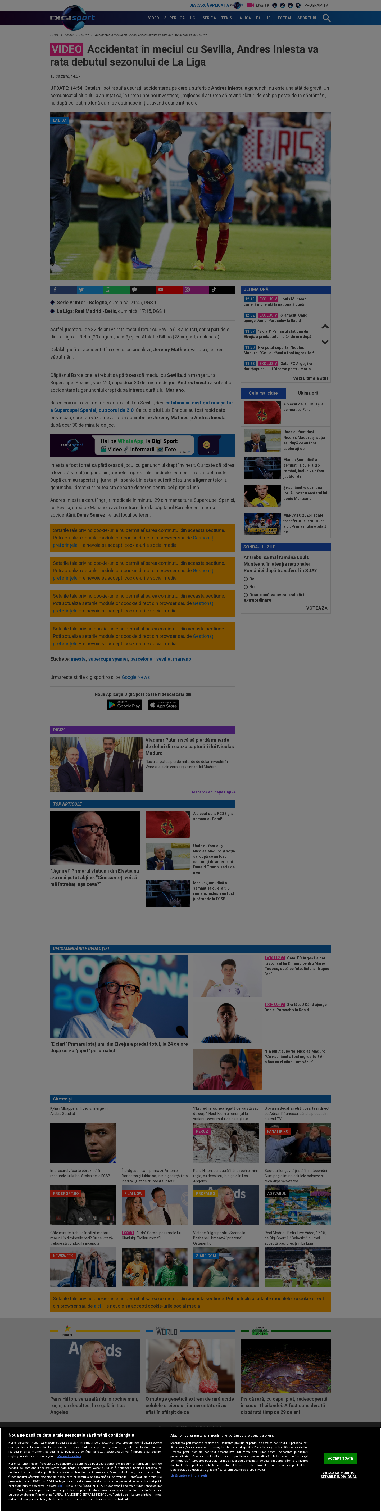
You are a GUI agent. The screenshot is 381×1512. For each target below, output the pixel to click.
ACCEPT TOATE (340, 1458)
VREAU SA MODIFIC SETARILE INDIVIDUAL (339, 1475)
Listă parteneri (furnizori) (188, 1475)
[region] (190, 1469)
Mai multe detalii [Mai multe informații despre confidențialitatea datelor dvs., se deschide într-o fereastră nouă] (69, 1456)
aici (60, 1486)
